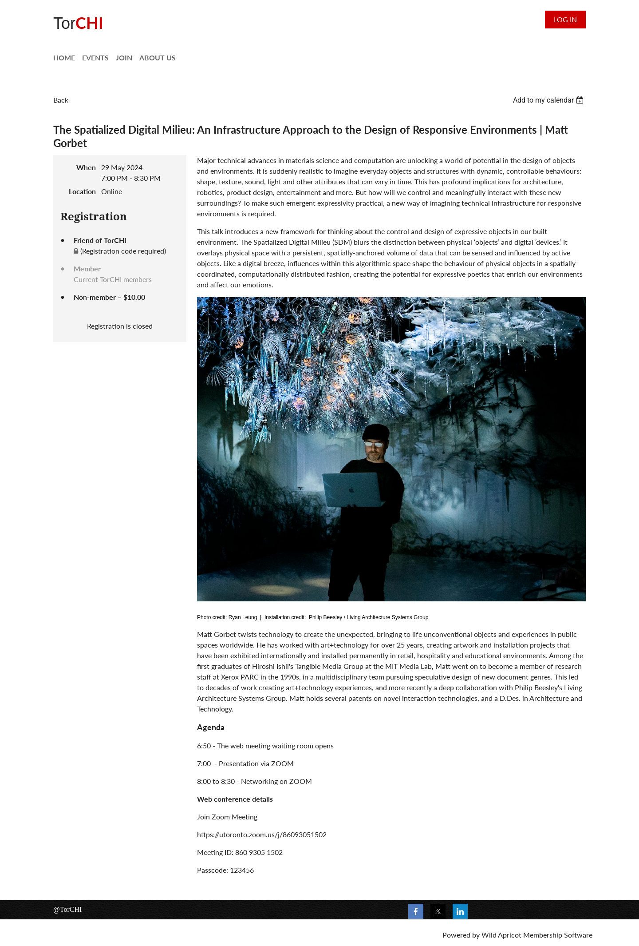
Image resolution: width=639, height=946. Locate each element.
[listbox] (549, 100)
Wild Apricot (501, 934)
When (86, 167)
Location (82, 191)
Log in (565, 19)
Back (60, 99)
